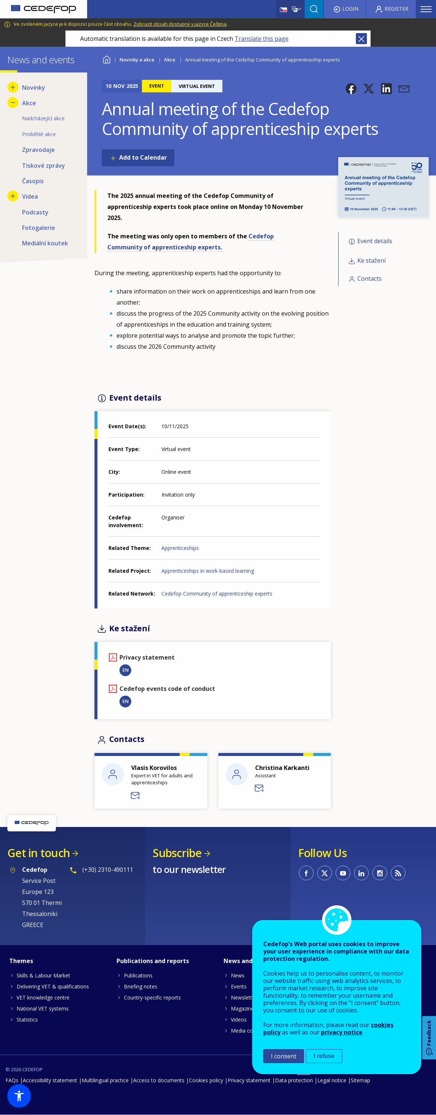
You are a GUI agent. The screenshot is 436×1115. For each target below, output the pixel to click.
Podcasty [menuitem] (35, 212)
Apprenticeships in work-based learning (207, 570)
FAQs (12, 1080)
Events (239, 986)
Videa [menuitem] (30, 196)
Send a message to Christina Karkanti (259, 788)
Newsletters (245, 997)
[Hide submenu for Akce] (12, 102)
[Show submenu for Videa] (12, 196)
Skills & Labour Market (43, 975)
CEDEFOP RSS (398, 873)
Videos (239, 1019)
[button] (351, 88)
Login (350, 8)
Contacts (369, 278)
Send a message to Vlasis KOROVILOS (135, 795)
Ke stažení (371, 260)
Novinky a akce (136, 59)
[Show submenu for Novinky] (12, 87)
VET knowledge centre (43, 997)
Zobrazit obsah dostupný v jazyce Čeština (179, 24)
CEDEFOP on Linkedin (361, 873)
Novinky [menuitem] (33, 88)
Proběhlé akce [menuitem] (39, 134)
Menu (426, 9)
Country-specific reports (152, 997)
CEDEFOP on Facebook (306, 873)
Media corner (246, 1030)
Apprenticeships (180, 547)
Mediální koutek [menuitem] (45, 243)
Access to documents (159, 1080)
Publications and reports (153, 961)
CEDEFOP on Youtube (343, 873)
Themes (21, 961)
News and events (249, 961)
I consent (283, 1056)
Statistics (27, 1019)
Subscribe (177, 852)
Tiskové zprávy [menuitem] (43, 165)
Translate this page (262, 39)
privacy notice (341, 1032)
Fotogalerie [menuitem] (38, 228)
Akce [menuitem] (29, 103)
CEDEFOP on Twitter (324, 873)
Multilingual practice (105, 1080)
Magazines (244, 1008)
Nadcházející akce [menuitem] (43, 118)
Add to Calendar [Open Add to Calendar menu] (143, 157)
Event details (374, 241)
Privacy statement (249, 1080)
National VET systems (43, 1008)
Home (106, 58)
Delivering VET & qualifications (53, 986)
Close (361, 38)
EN (125, 670)
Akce (169, 59)
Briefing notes (140, 986)
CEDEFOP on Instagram (379, 873)
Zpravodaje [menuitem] (38, 150)
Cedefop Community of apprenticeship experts (216, 593)
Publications (138, 975)
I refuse (324, 1056)
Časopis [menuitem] (33, 181)
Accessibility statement (50, 1080)
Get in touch (38, 852)
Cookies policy (206, 1080)
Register (396, 8)
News (237, 975)
